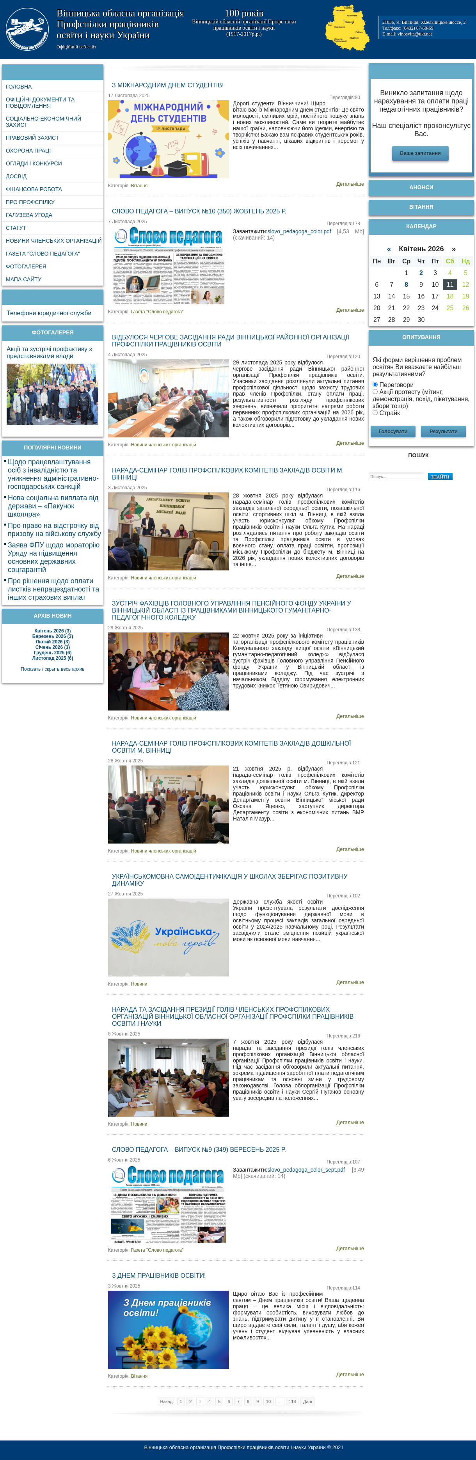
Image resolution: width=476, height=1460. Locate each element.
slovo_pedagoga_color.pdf (299, 231)
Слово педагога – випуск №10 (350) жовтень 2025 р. (199, 211)
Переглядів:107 (343, 1162)
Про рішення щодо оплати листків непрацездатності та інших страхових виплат (53, 589)
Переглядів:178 (343, 223)
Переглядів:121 (343, 763)
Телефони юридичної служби (49, 313)
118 (292, 1401)
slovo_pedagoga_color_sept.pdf (306, 1170)
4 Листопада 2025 (127, 354)
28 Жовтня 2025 (125, 761)
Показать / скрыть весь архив (52, 669)
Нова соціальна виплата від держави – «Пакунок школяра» (53, 506)
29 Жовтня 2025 (125, 628)
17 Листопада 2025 (128, 95)
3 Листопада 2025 (127, 487)
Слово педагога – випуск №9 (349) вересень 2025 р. (199, 1149)
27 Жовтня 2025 (125, 894)
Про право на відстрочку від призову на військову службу (54, 530)
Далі (307, 1401)
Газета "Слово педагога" (157, 311)
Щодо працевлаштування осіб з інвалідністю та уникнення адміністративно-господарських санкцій (53, 474)
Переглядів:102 (343, 896)
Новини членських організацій (163, 445)
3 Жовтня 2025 (124, 1286)
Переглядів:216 (343, 1036)
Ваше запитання (420, 153)
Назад (166, 1401)
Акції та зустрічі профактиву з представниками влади (49, 352)
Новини (139, 984)
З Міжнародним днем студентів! (168, 85)
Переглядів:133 (343, 629)
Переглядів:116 (343, 489)
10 (268, 1401)
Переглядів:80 (344, 97)
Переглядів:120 (343, 356)
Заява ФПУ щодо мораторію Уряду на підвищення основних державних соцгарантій (53, 557)
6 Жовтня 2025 (124, 1160)
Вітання (139, 185)
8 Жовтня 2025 (124, 1034)
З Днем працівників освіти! (159, 1275)
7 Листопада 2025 (127, 221)
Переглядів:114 (343, 1288)
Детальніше (350, 184)
